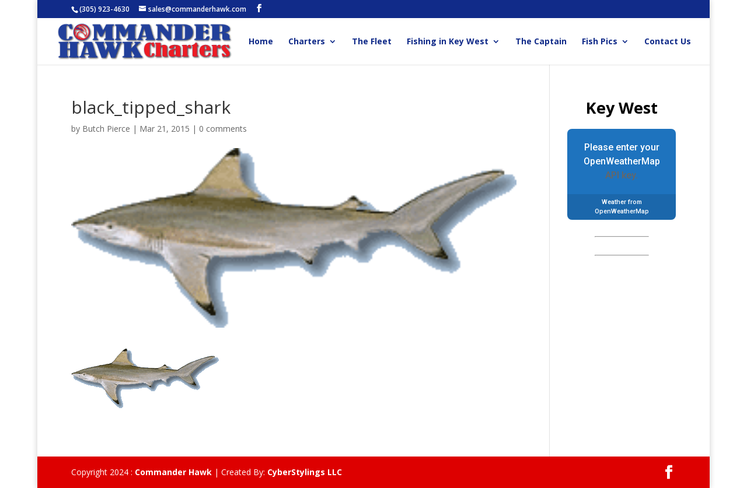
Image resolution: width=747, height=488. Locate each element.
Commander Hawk (173, 472)
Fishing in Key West (447, 42)
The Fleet (372, 42)
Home (261, 42)
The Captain (541, 42)
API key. (621, 175)
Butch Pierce (106, 128)
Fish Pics (599, 42)
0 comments (223, 128)
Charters (306, 42)
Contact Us (667, 42)
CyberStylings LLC (304, 472)
